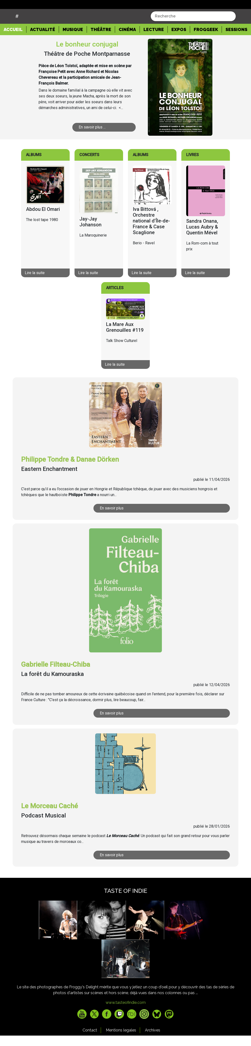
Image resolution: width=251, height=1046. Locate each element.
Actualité (42, 41)
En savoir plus (112, 520)
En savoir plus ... (92, 139)
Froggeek (206, 41)
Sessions (236, 41)
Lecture (153, 41)
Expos (178, 41)
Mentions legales (121, 1042)
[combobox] (193, 28)
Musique (73, 41)
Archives (152, 1042)
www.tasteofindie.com (126, 1014)
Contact (90, 1042)
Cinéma (127, 41)
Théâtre (101, 41)
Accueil (15, 41)
